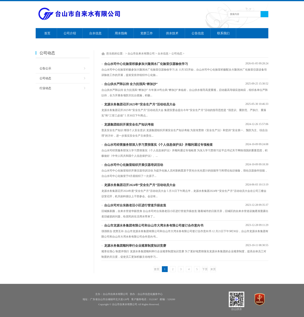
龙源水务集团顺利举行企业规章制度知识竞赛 (135, 245)
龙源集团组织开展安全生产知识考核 (129, 124)
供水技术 (172, 33)
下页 (205, 269)
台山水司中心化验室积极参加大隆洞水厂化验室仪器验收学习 (146, 63)
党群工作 (146, 33)
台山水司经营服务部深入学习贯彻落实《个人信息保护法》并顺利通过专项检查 (158, 144)
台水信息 (95, 33)
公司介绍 (70, 33)
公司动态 (45, 78)
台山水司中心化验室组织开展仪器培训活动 (133, 164)
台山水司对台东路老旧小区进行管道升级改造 (135, 205)
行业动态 (45, 88)
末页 (213, 269)
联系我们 (223, 33)
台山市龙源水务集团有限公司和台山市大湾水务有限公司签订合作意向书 (153, 225)
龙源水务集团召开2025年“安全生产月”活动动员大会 (139, 104)
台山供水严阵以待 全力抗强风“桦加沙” (131, 84)
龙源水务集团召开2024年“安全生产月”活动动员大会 (139, 185)
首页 (47, 33)
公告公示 (45, 68)
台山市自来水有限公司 (141, 53)
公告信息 (198, 33)
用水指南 (121, 33)
